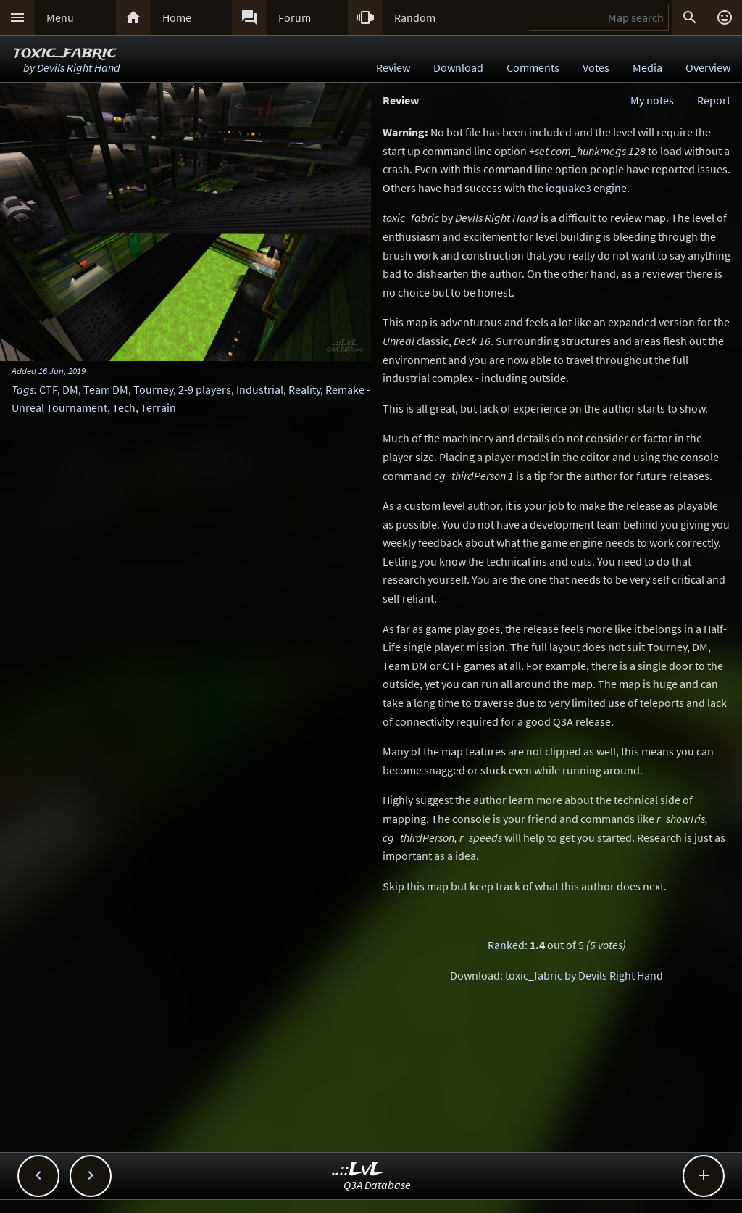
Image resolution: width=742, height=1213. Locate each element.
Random (414, 17)
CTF (48, 389)
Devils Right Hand (78, 67)
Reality (304, 389)
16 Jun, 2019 (62, 370)
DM (70, 389)
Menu (60, 17)
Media (647, 67)
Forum (294, 17)
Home (176, 17)
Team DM (105, 389)
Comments (533, 67)
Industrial (259, 389)
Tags (23, 389)
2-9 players (204, 389)
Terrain (158, 407)
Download (458, 67)
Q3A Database (377, 1184)
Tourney (153, 389)
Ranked (506, 944)
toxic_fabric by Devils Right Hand (584, 975)
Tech (124, 407)
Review (393, 67)
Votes (596, 67)
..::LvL (357, 1170)
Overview (707, 67)
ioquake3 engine (586, 188)
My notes (652, 100)
